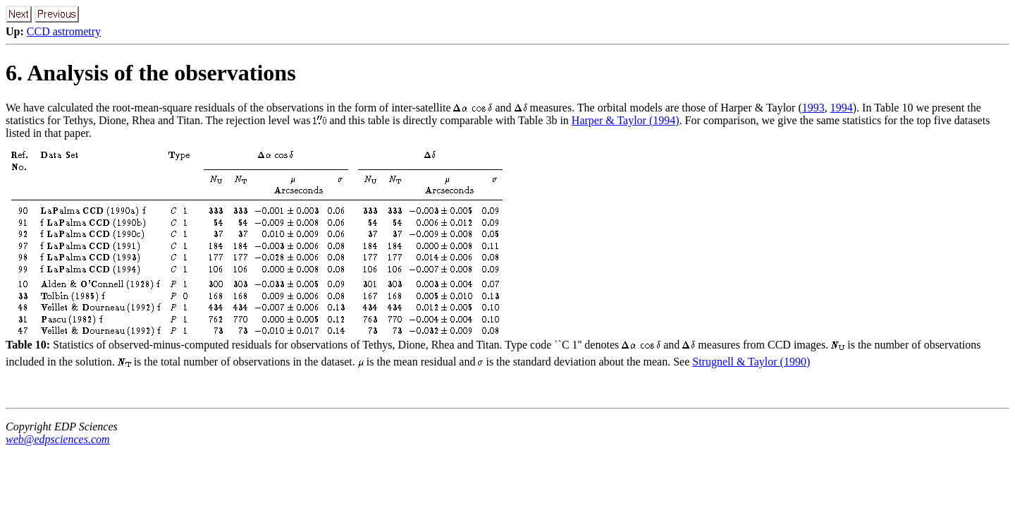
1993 (813, 108)
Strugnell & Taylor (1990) (751, 362)
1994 (841, 108)
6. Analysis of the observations (151, 72)
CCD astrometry (64, 31)
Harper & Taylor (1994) (625, 120)
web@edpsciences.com (58, 439)
